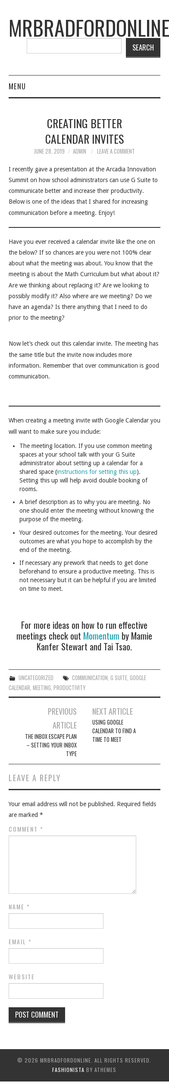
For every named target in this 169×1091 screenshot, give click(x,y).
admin (79, 151)
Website (22, 976)
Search (143, 47)
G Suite (118, 678)
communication (90, 678)
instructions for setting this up (97, 471)
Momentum (101, 635)
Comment (26, 829)
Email (20, 941)
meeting (42, 688)
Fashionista (68, 1070)
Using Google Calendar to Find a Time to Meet (114, 731)
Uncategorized (36, 678)
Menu (17, 86)
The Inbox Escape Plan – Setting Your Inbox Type (51, 745)
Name (19, 906)
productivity (69, 688)
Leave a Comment (116, 151)
